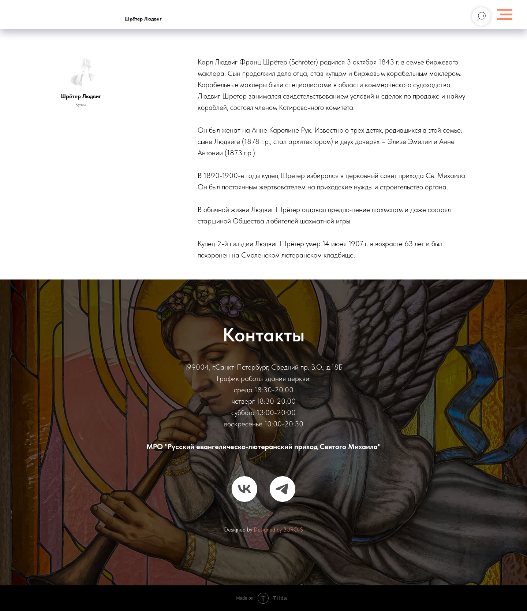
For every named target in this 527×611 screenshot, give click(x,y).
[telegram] (282, 489)
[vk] (244, 489)
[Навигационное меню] (504, 15)
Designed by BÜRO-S (278, 529)
